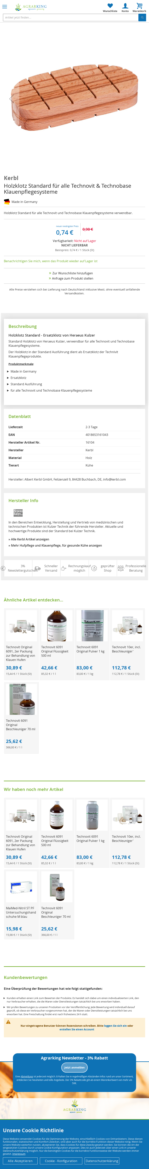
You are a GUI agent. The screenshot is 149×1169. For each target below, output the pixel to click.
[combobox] (74, 17)
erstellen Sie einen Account (77, 1029)
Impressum (18, 1154)
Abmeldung (27, 1076)
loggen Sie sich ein (115, 1025)
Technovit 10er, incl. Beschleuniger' (126, 649)
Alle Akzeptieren (20, 1161)
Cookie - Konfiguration (61, 1161)
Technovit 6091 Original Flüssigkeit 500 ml (54, 651)
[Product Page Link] (21, 640)
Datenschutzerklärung (102, 1161)
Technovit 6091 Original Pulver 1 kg (90, 649)
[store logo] (30, 7)
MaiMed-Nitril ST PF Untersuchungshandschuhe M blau (21, 912)
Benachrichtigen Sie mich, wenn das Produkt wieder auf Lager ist (51, 261)
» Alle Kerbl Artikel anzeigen (28, 539)
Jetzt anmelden (74, 1067)
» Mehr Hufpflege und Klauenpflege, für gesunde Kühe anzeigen (55, 545)
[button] (11, 98)
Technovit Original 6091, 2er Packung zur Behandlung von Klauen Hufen (20, 653)
